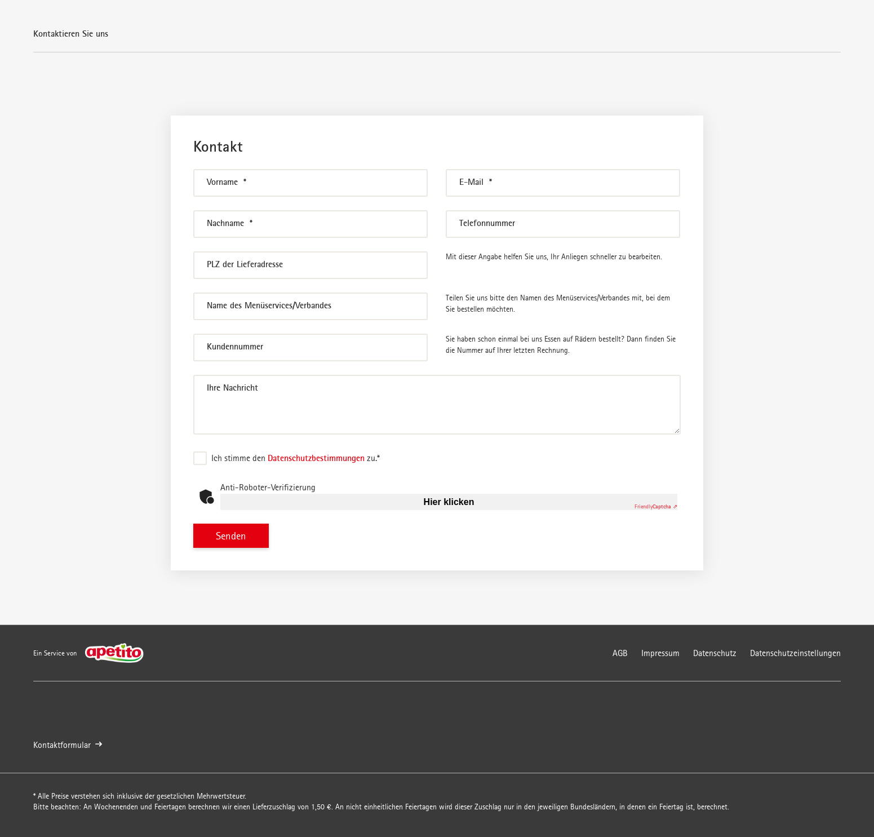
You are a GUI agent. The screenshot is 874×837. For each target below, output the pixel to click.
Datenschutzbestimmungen (316, 457)
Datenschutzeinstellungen (795, 653)
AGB (620, 653)
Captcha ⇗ (656, 507)
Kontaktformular (67, 744)
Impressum (660, 653)
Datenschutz (715, 653)
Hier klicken (449, 502)
